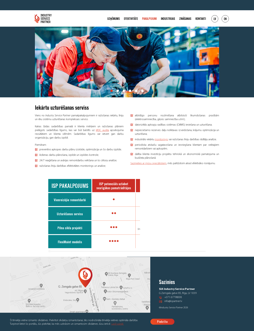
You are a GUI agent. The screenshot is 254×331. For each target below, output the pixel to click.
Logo (43, 18)
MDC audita (102, 130)
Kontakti (200, 19)
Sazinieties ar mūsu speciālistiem (148, 163)
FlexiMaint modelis (70, 241)
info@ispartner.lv (173, 302)
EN (225, 19)
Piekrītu (162, 322)
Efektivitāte (131, 19)
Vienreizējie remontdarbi (70, 199)
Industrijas (168, 19)
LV (215, 19)
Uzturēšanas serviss (70, 213)
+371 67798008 (173, 298)
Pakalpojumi (149, 19)
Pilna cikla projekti (70, 227)
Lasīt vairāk (117, 324)
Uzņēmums (113, 19)
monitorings (161, 139)
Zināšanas (185, 19)
